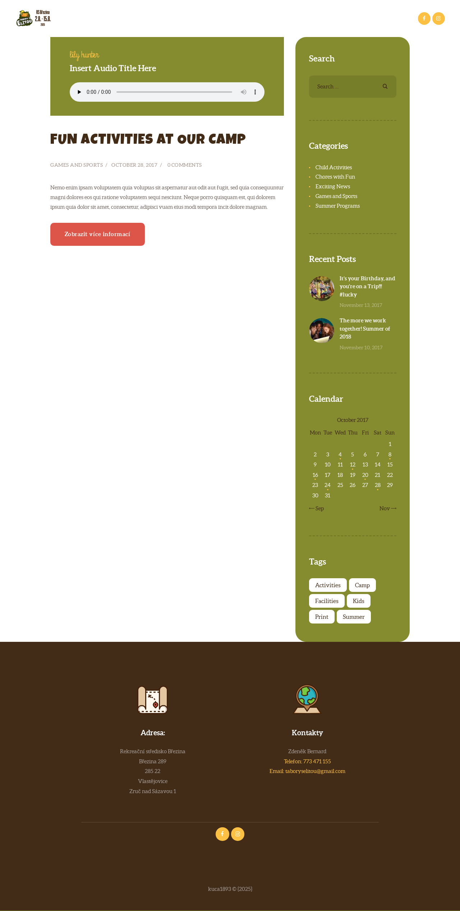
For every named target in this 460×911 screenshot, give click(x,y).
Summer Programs (338, 206)
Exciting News (333, 186)
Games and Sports (76, 165)
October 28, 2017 (134, 165)
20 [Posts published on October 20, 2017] (365, 475)
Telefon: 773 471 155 (307, 761)
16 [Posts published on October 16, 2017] (315, 475)
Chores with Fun (335, 177)
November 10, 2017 (361, 347)
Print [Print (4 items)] (321, 616)
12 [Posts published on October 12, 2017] (352, 464)
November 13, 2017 (361, 305)
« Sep (318, 508)
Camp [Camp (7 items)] (362, 585)
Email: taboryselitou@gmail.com (307, 771)
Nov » (386, 508)
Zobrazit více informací (98, 234)
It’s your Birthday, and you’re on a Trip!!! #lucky (367, 286)
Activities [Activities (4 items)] (328, 585)
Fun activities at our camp (148, 141)
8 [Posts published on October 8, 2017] (389, 454)
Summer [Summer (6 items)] (354, 616)
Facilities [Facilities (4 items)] (327, 601)
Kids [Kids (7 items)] (358, 601)
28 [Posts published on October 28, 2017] (378, 485)
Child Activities (334, 167)
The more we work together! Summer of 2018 (365, 328)
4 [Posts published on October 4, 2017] (340, 454)
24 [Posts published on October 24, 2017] (328, 485)
